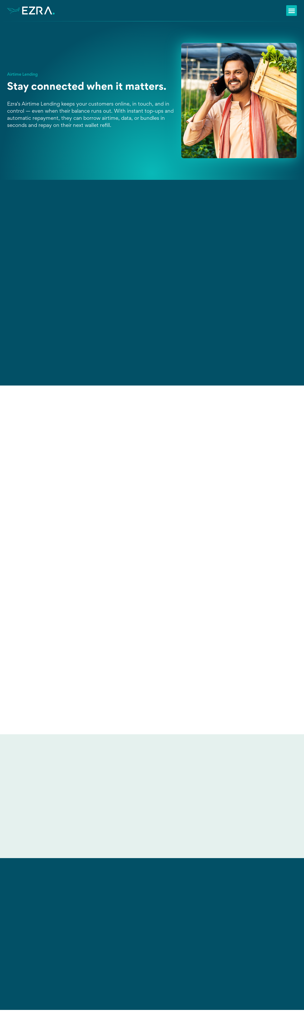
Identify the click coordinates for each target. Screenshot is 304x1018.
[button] (291, 10)
